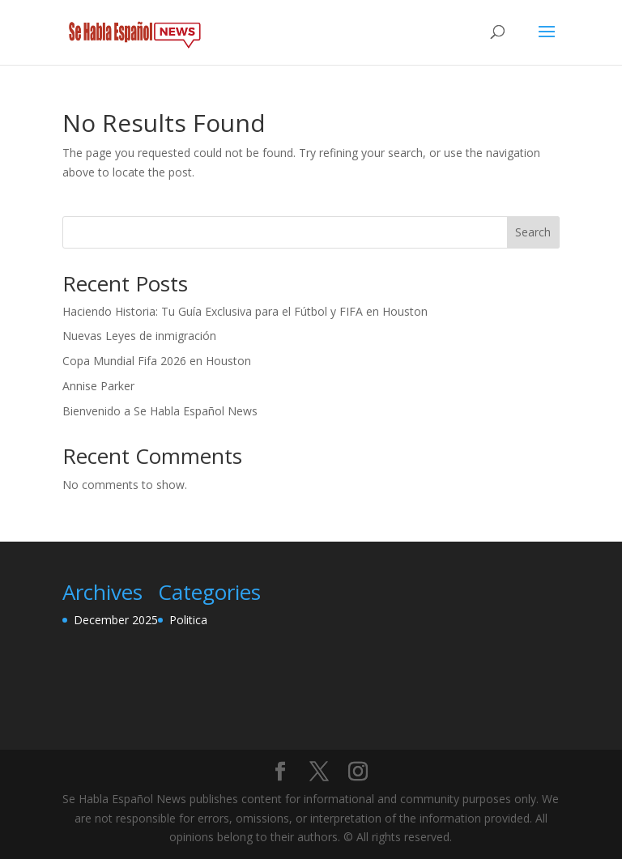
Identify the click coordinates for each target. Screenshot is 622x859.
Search (533, 232)
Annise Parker (98, 385)
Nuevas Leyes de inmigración (139, 335)
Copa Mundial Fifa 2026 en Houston (156, 360)
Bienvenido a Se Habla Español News (160, 411)
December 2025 (116, 619)
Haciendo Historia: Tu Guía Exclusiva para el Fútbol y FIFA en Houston (245, 311)
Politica (188, 619)
